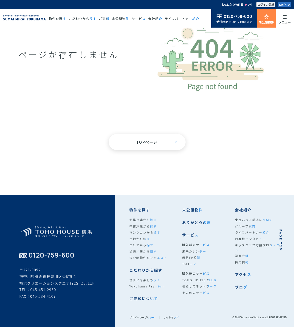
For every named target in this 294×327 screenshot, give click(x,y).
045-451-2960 (43, 294)
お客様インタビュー (250, 243)
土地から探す (139, 243)
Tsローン (189, 268)
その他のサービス (196, 297)
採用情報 (242, 266)
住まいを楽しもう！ (144, 284)
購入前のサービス (196, 249)
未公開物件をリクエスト (148, 262)
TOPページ (156, 142)
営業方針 (242, 260)
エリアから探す (141, 249)
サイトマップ (170, 317)
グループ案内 (245, 230)
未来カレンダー (194, 255)
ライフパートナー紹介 (252, 237)
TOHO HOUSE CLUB (199, 284)
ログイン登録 (265, 4)
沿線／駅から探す (143, 255)
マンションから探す (144, 237)
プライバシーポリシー (142, 317)
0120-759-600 (238, 16)
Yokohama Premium (147, 290)
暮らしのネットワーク (199, 290)
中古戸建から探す (143, 230)
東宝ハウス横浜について (254, 224)
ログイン (284, 4)
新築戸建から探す (143, 224)
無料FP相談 (191, 262)
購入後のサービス (196, 278)
